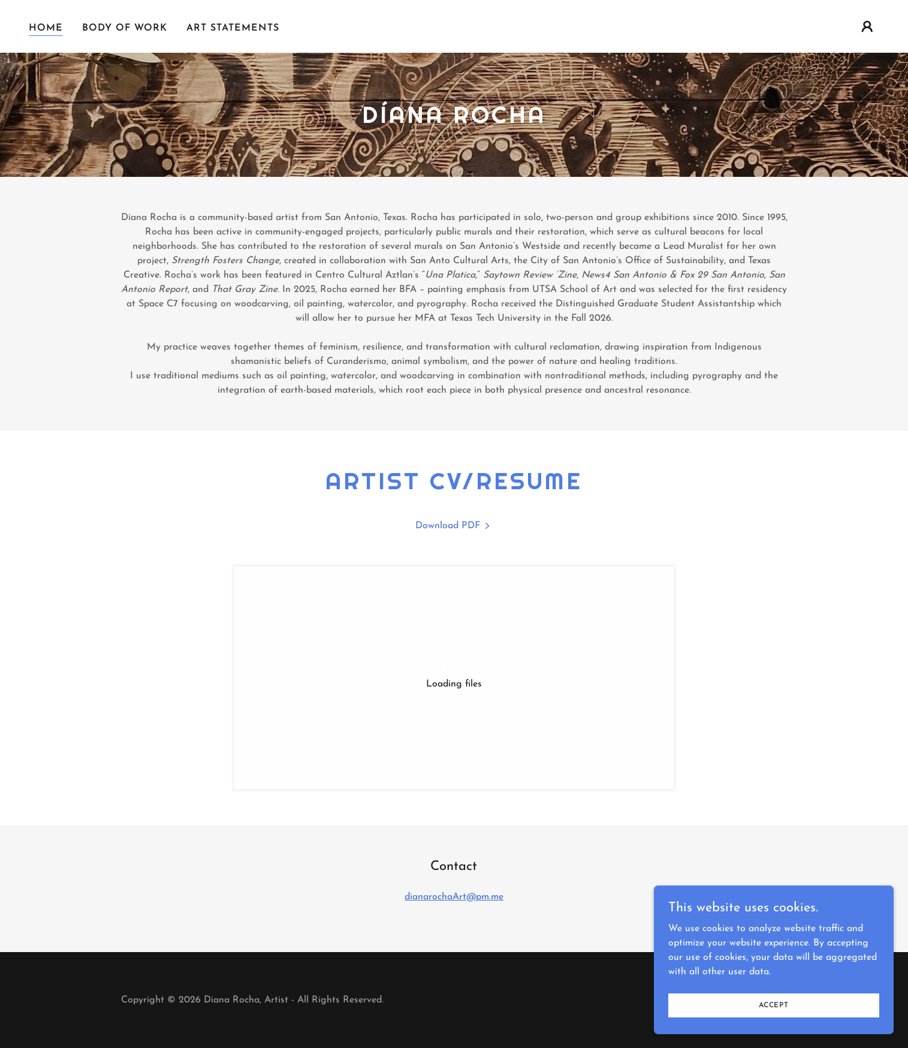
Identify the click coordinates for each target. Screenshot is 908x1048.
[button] (867, 26)
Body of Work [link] (124, 28)
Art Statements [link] (232, 28)
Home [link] (46, 28)
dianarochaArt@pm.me (454, 897)
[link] (453, 526)
